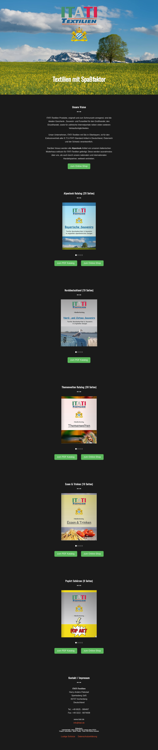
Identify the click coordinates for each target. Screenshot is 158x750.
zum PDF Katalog (65, 263)
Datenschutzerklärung (87, 736)
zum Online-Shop (79, 166)
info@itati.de (79, 723)
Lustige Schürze (68, 736)
